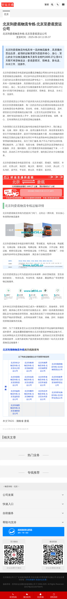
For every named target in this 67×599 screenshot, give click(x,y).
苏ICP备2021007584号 (33, 587)
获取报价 (54, 595)
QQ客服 (40, 595)
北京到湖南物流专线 (13, 349)
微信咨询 (25, 596)
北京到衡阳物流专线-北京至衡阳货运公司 (57, 367)
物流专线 (8, 486)
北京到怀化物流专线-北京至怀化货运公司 (57, 395)
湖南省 (19, 421)
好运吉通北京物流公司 (34, 72)
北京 (6, 14)
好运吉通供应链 (20, 332)
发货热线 (13, 595)
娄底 (26, 421)
